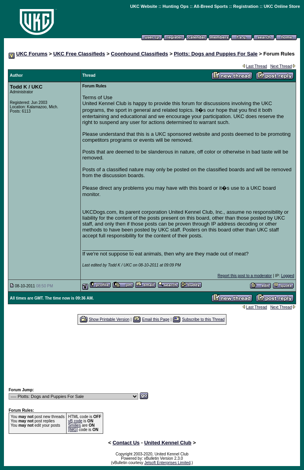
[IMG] (73, 429)
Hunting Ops (176, 6)
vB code (75, 421)
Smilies (74, 425)
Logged (287, 276)
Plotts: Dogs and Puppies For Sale (216, 54)
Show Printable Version (109, 319)
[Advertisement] (152, 356)
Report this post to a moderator (245, 276)
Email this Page (155, 319)
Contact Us (126, 443)
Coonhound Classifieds (139, 54)
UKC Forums (31, 54)
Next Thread (281, 66)
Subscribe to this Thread (203, 319)
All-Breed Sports (211, 6)
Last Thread (256, 66)
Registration (245, 6)
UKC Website (143, 6)
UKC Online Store (282, 6)
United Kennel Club (167, 443)
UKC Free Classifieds (79, 54)
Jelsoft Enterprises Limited (168, 463)
